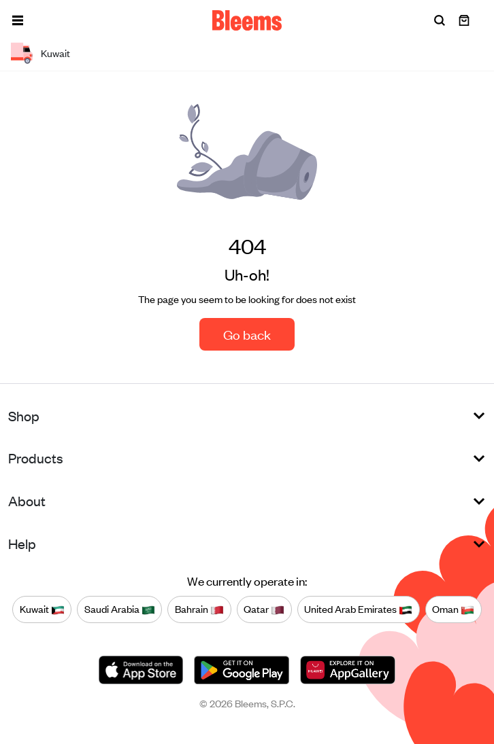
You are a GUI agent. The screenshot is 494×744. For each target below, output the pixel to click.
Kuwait (42, 609)
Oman (453, 609)
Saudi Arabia (119, 609)
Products (35, 457)
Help (22, 543)
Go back (247, 333)
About (27, 500)
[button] (17, 20)
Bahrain (199, 609)
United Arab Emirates (358, 609)
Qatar (264, 609)
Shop (23, 415)
